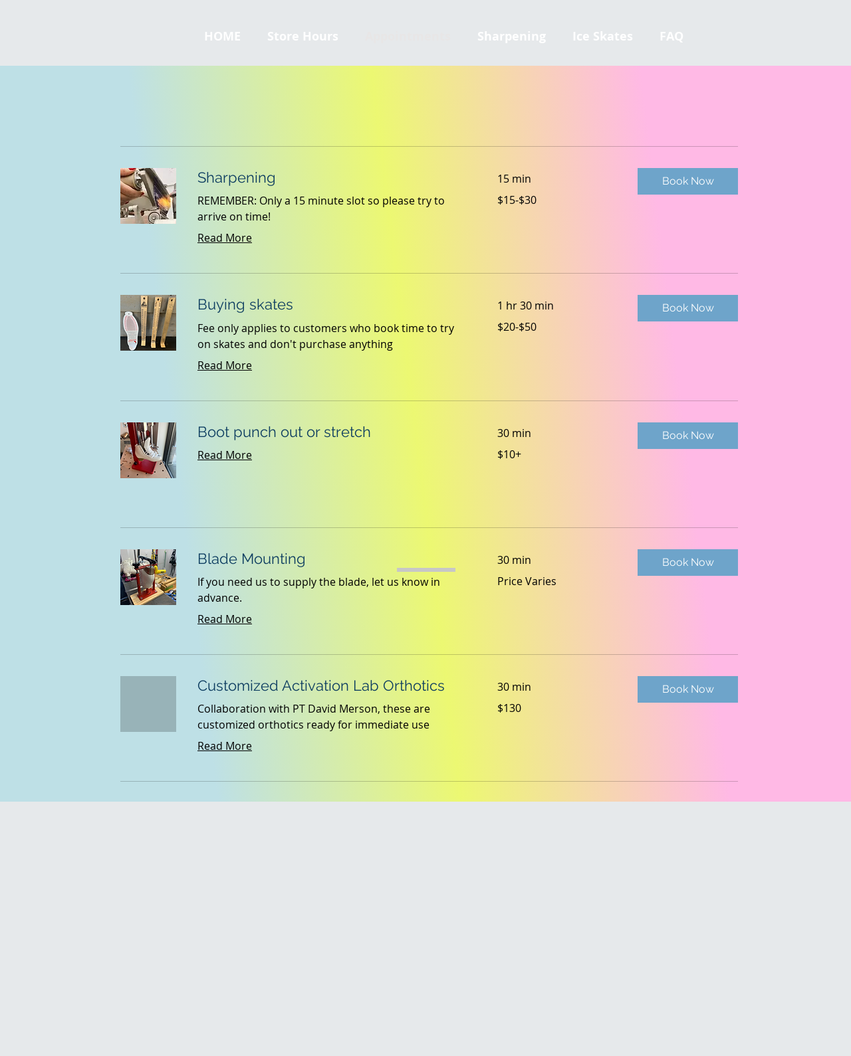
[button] (602, 36)
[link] (331, 177)
